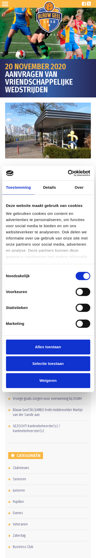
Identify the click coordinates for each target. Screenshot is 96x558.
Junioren (19, 490)
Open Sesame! (6, 4)
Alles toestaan (48, 347)
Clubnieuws (21, 468)
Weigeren (48, 380)
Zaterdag (19, 535)
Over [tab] (79, 187)
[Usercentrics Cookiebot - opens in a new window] (68, 173)
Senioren (19, 479)
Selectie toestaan (48, 363)
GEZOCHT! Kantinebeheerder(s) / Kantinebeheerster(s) (36, 428)
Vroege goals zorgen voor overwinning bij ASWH (47, 398)
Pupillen (18, 502)
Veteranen (20, 524)
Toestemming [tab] (18, 187)
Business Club (23, 547)
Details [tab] (49, 187)
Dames (18, 513)
